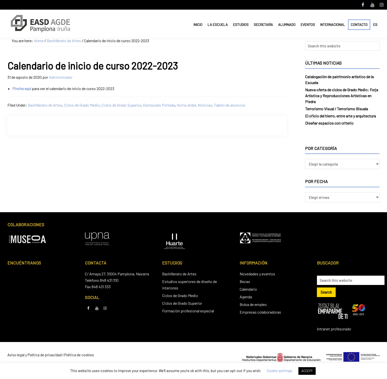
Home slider (186, 105)
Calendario (248, 289)
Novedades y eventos (257, 273)
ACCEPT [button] (307, 371)
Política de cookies (79, 355)
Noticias (205, 105)
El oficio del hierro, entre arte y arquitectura (340, 116)
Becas (245, 281)
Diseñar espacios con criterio (329, 123)
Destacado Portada (159, 105)
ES (375, 24)
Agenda (246, 296)
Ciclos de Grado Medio (82, 105)
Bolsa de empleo (253, 304)
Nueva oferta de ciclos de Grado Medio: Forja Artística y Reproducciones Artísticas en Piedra (341, 95)
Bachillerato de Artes (45, 105)
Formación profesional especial (188, 310)
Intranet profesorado (334, 328)
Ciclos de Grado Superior (121, 105)
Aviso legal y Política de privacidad (34, 355)
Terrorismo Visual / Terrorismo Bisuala (336, 108)
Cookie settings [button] (279, 370)
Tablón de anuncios (229, 105)
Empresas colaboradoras (260, 312)
